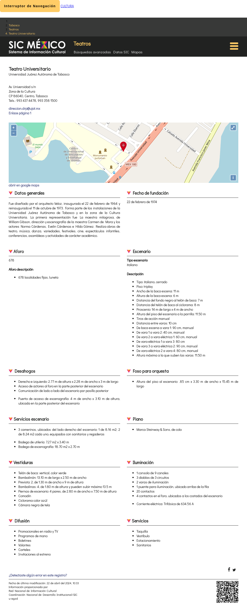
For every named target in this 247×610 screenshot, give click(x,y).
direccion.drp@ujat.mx (24, 108)
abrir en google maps (24, 185)
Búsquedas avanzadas (92, 51)
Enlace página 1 (20, 113)
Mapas (137, 51)
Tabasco (14, 25)
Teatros (14, 29)
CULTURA (67, 6)
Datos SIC (121, 51)
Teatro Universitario (22, 33)
